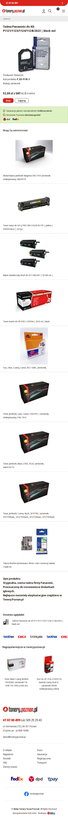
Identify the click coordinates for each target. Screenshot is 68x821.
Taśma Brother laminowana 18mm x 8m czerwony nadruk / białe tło (29, 565)
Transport (42, 762)
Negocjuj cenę (44, 758)
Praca (39, 750)
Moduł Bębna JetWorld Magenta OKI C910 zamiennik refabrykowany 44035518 (26, 177)
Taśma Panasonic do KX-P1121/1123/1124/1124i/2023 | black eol (37, 622)
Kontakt (7, 758)
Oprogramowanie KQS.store (24, 812)
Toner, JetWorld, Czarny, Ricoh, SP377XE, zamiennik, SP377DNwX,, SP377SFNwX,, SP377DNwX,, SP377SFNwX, (29, 515)
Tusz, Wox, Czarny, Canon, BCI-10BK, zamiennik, (25, 367)
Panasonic (19, 75)
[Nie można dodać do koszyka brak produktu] (8, 100)
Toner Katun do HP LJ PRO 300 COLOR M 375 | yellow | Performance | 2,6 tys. (28, 227)
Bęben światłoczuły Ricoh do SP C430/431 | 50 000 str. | (28, 275)
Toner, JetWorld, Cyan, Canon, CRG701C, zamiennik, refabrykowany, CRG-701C (26, 415)
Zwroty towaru (10, 766)
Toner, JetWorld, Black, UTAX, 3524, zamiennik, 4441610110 (23, 465)
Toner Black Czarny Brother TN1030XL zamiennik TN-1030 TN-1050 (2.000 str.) (16, 682)
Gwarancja (42, 754)
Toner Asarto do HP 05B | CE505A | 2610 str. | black (26, 321)
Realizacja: (47, 812)
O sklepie (7, 750)
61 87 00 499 (12, 3)
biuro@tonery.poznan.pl (14, 737)
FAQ (5, 762)
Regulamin (8, 754)
